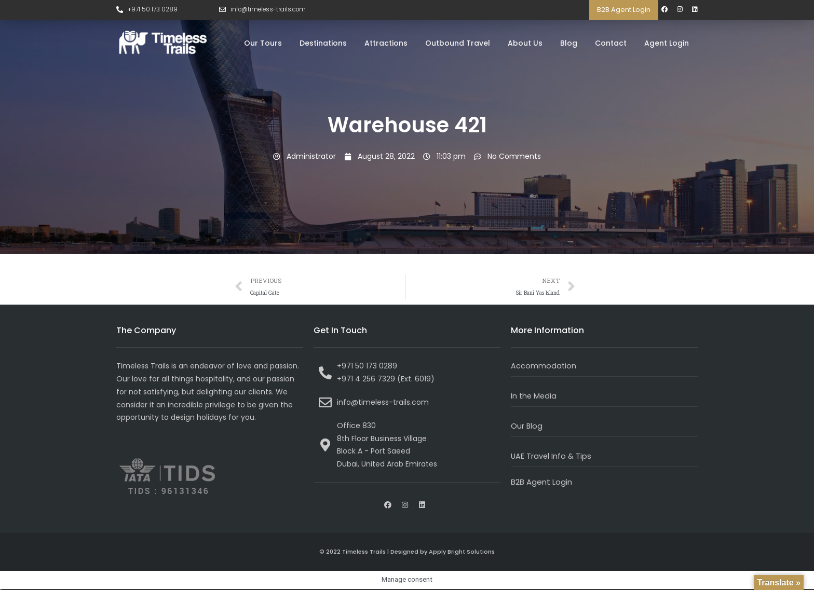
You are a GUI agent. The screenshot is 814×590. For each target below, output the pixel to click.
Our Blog (527, 426)
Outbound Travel (457, 43)
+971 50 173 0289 (153, 9)
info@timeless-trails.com (270, 9)
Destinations (323, 43)
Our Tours (263, 43)
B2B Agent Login (623, 10)
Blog (568, 43)
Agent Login (666, 43)
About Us (525, 43)
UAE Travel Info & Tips (551, 456)
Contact (611, 43)
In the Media (534, 396)
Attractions (386, 43)
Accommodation (544, 366)
